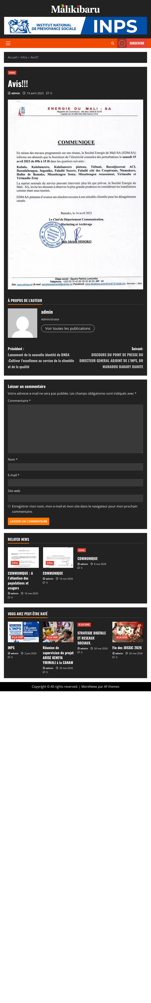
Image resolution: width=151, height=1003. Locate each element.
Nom (13, 459)
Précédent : (42, 358)
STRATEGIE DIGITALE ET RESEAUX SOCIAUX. (91, 637)
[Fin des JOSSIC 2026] (127, 632)
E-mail (13, 475)
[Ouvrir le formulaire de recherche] (112, 43)
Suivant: (109, 358)
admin (15, 93)
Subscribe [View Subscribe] (130, 43)
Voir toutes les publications (67, 328)
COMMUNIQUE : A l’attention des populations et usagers (20, 581)
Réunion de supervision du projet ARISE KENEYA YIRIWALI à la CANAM (58, 655)
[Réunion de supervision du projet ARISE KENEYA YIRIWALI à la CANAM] (58, 632)
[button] (8, 43)
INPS (11, 647)
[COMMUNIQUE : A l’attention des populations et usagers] (23, 557)
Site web (14, 491)
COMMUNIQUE (53, 573)
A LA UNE (17, 637)
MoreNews (89, 686)
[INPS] (23, 632)
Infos (12, 72)
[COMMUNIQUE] (58, 557)
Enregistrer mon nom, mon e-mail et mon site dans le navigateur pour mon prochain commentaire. (74, 509)
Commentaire (19, 401)
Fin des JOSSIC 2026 (127, 647)
